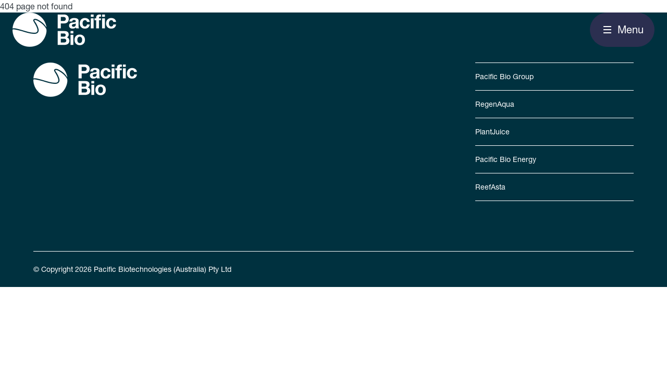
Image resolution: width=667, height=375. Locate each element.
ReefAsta (490, 187)
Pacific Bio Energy (505, 159)
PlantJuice (492, 131)
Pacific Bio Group (504, 76)
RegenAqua (494, 104)
